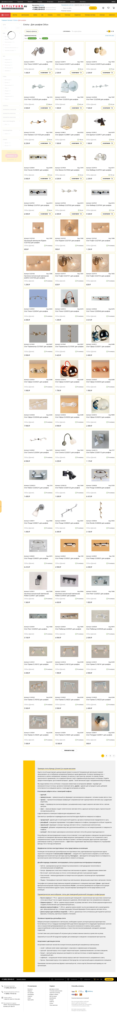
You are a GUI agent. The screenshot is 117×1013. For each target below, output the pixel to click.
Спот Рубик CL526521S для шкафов (36, 488)
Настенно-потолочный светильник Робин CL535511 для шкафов (36, 595)
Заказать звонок (21, 979)
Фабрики (30, 991)
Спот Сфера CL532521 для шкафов (36, 382)
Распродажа (31, 994)
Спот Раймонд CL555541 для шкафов (68, 629)
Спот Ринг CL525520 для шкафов (35, 99)
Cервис (52, 986)
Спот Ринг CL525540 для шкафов (97, 99)
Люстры (8, 39)
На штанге (8, 62)
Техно (7, 99)
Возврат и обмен (54, 994)
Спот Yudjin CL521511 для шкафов (67, 276)
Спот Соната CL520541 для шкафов (36, 452)
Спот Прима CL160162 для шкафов (36, 700)
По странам (30, 992)
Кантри (7, 82)
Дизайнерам (61, 1)
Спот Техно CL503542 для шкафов (98, 311)
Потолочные (9, 68)
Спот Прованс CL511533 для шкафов (37, 135)
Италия (8, 145)
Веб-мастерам (53, 996)
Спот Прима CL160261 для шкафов (67, 735)
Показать (11, 156)
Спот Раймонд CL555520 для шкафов (99, 629)
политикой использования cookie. (80, 1006)
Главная (4, 20)
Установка (50, 1)
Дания (7, 142)
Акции (29, 998)
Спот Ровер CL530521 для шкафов (67, 558)
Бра (7, 36)
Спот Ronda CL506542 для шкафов (98, 523)
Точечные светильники (11, 47)
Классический (9, 85)
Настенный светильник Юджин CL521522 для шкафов (35, 241)
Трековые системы (10, 50)
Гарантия (20, 1)
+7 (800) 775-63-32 (44, 7)
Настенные (8, 65)
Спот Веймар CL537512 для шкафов (98, 170)
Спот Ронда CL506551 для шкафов (36, 558)
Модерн (8, 90)
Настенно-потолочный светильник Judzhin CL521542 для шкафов (36, 277)
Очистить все (109, 35)
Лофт (7, 88)
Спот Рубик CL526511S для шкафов (98, 452)
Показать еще (69, 750)
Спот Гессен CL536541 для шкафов (36, 170)
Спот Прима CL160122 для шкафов (67, 664)
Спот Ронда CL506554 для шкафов (98, 488)
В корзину (46, 72)
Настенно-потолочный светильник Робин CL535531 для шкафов (67, 595)
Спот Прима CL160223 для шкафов (98, 700)
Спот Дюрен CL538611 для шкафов (67, 135)
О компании (32, 986)
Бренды (72, 1)
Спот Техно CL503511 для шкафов (36, 64)
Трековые (8, 70)
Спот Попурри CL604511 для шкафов (99, 735)
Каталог (5, 15)
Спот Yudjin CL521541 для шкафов (98, 241)
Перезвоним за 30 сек (67, 5)
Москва (42, 5)
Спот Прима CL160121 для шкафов (36, 664)
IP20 (7, 124)
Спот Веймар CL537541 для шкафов (98, 205)
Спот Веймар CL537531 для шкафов (36, 205)
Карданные (8, 59)
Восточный (8, 79)
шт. (96, 979)
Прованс (7, 93)
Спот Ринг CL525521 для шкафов (97, 594)
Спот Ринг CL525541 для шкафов (35, 629)
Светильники (9, 42)
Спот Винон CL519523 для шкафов (67, 170)
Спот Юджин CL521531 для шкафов (67, 241)
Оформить (109, 979)
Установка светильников (56, 991)
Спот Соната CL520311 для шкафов (67, 452)
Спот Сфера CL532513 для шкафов (67, 382)
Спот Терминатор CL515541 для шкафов (69, 346)
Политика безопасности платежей (80, 998)
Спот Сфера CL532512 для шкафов (98, 417)
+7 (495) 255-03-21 (44, 9)
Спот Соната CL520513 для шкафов (98, 64)
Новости (52, 1001)
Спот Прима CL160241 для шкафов (36, 735)
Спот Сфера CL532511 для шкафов (98, 346)
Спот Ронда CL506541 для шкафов (67, 523)
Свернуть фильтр (31, 31)
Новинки (30, 996)
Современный (9, 96)
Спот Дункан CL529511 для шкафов (98, 135)
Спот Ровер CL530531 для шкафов (98, 558)
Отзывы (39, 1)
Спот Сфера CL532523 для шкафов (98, 382)
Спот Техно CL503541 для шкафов (36, 311)
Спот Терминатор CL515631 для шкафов (38, 346)
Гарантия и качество (55, 992)
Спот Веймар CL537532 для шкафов (67, 205)
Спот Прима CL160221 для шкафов (67, 700)
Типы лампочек (54, 1005)
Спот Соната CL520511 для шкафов (67, 64)
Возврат (30, 1)
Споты (15, 20)
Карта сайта (31, 1000)
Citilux (7, 133)
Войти (113, 1)
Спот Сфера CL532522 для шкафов (67, 417)
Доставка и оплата (7, 1)
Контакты (83, 1)
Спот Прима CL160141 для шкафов (98, 664)
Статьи (51, 1003)
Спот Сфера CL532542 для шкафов (36, 417)
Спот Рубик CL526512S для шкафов (67, 488)
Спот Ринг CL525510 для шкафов (66, 99)
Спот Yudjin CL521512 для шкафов (98, 276)
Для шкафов (32, 38)
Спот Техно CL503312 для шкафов (67, 311)
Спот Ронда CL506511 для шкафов (36, 523)
